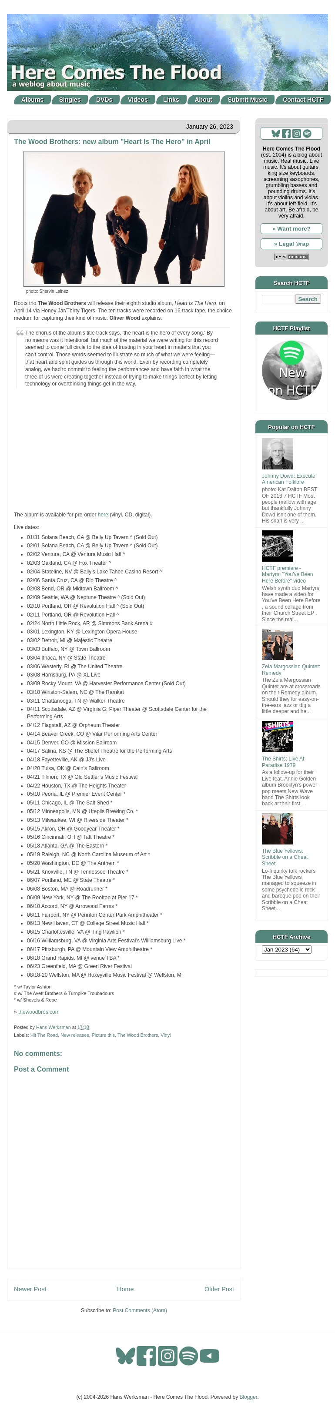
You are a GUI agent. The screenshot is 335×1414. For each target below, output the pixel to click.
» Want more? (291, 228)
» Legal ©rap (291, 244)
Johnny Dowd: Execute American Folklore (288, 479)
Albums (32, 99)
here (103, 515)
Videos (138, 99)
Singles (70, 99)
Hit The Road (44, 1035)
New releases (74, 1035)
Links (171, 99)
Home (125, 1289)
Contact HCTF (303, 99)
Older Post (219, 1289)
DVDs (104, 99)
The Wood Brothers (137, 1035)
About (203, 99)
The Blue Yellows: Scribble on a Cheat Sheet (285, 857)
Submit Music (248, 99)
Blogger (249, 1397)
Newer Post (30, 1289)
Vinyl (166, 1035)
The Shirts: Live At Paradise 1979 (283, 762)
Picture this (103, 1035)
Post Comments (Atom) (140, 1310)
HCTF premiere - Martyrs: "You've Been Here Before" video (287, 574)
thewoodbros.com (39, 1012)
